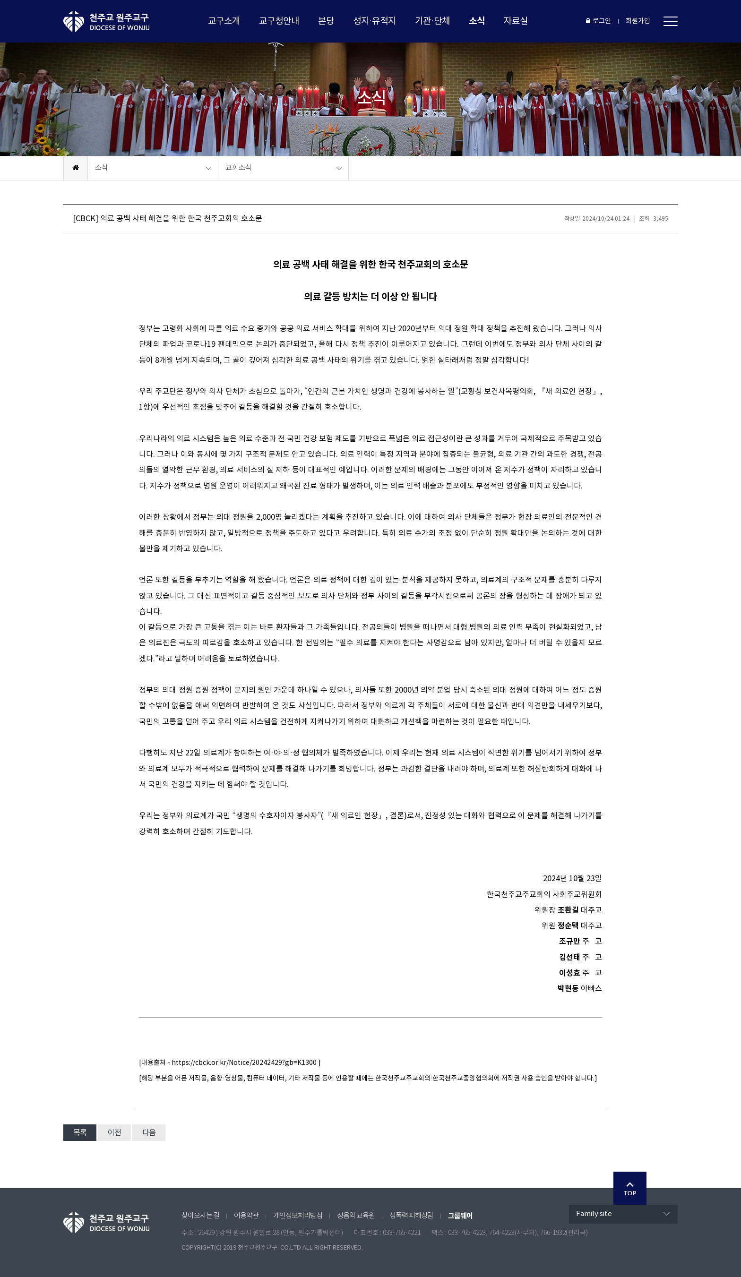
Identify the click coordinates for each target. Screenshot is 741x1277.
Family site (594, 1214)
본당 (326, 21)
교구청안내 (279, 21)
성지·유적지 (374, 21)
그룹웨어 (460, 1216)
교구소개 (224, 21)
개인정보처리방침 (297, 1216)
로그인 (598, 21)
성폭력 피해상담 (411, 1216)
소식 (477, 21)
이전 (114, 1133)
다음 (148, 1133)
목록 (79, 1133)
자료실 (516, 21)
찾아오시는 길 (200, 1216)
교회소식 (238, 168)
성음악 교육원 (356, 1216)
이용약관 (246, 1216)
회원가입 (638, 21)
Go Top (629, 1188)
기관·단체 (432, 21)
